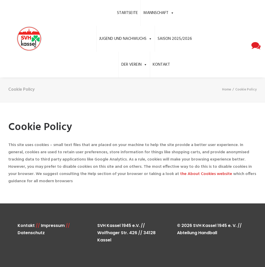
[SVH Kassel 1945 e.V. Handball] (21, 39)
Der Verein (134, 65)
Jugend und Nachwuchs (125, 39)
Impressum (53, 225)
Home (226, 89)
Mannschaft (158, 13)
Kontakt (161, 64)
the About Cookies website (206, 174)
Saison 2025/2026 (175, 38)
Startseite (127, 13)
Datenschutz (31, 233)
